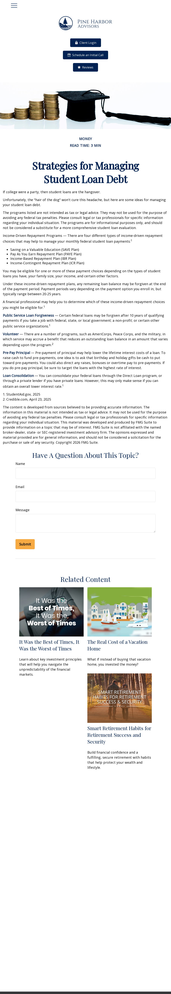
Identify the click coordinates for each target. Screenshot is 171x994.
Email (19, 487)
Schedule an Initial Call (85, 55)
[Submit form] (25, 544)
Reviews (85, 67)
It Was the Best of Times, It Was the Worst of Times (49, 645)
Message (22, 510)
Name (20, 463)
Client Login (85, 43)
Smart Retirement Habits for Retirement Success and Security (119, 735)
